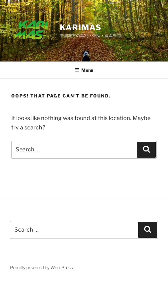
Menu (84, 70)
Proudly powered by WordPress (41, 267)
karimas (80, 27)
